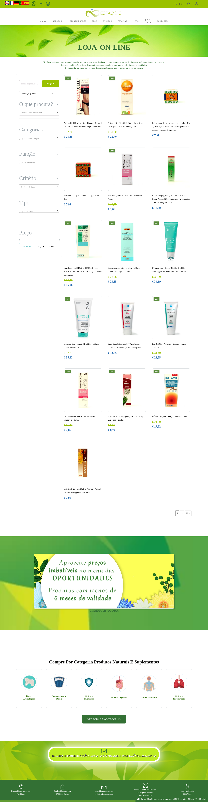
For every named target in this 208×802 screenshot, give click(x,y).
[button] (171, 799)
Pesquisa (51, 84)
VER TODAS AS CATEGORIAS (103, 761)
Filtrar (27, 247)
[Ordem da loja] (37, 93)
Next (188, 513)
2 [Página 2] (182, 513)
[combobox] (39, 112)
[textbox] (39, 112)
